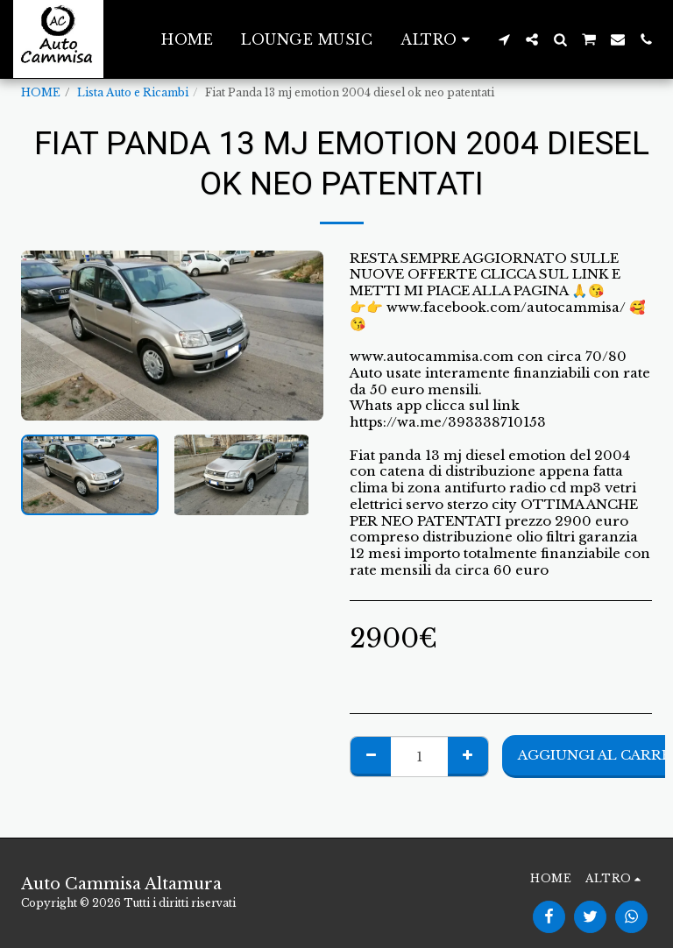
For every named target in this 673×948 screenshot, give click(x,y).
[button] (504, 39)
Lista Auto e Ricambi (132, 92)
